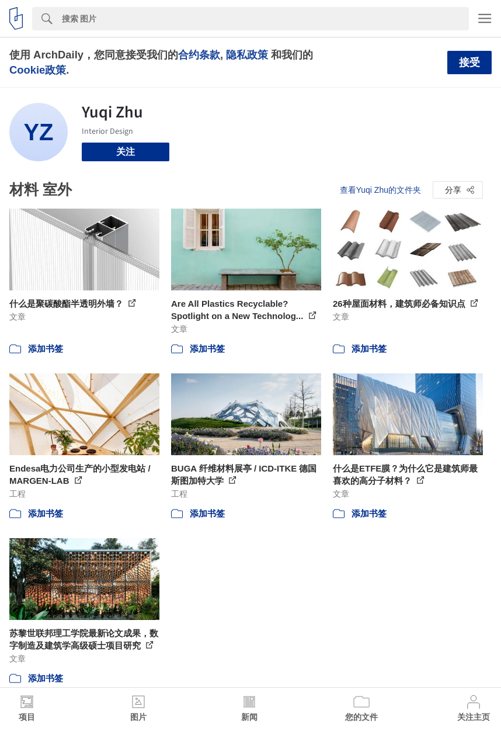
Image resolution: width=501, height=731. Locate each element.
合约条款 (199, 54)
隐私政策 (247, 54)
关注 (125, 152)
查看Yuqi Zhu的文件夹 (380, 190)
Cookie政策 (37, 70)
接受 (469, 62)
